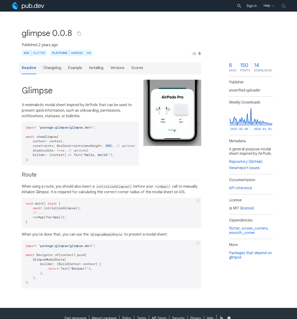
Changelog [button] (52, 68)
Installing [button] (96, 68)
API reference (240, 188)
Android (77, 53)
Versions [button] (117, 68)
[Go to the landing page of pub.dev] (28, 5)
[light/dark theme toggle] (284, 6)
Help (267, 5)
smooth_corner (242, 233)
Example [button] (75, 68)
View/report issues (244, 168)
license (247, 208)
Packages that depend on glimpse (250, 255)
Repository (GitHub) (246, 161)
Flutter (39, 53)
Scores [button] (137, 68)
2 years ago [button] (48, 45)
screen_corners (254, 228)
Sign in (252, 6)
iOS (89, 53)
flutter (234, 228)
